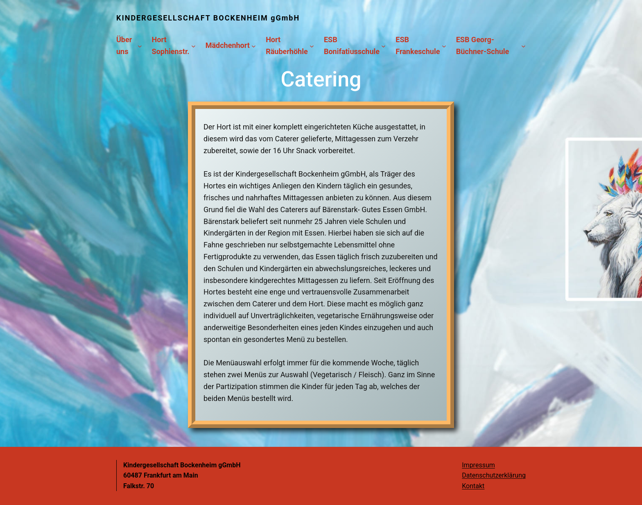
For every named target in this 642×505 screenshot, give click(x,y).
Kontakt (473, 486)
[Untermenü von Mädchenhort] (253, 45)
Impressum (478, 465)
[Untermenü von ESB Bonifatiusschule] (383, 45)
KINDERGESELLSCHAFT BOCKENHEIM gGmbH (208, 18)
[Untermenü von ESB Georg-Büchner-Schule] (523, 45)
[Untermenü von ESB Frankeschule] (444, 45)
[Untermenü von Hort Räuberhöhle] (312, 45)
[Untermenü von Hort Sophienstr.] (193, 45)
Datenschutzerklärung (494, 475)
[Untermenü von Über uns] (140, 45)
